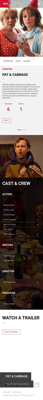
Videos (26, 61)
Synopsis (8, 61)
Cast (18, 61)
